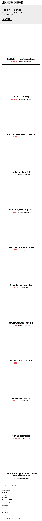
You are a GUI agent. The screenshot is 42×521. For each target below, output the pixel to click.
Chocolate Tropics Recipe (21, 97)
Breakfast (14, 61)
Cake (14, 287)
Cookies (15, 137)
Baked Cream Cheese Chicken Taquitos (21, 247)
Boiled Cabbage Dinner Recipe (21, 172)
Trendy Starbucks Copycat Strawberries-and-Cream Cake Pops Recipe (21, 475)
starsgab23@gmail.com (25, 61)
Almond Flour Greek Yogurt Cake (21, 285)
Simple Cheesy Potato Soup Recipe (21, 210)
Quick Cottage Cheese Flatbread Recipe (21, 59)
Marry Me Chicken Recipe (21, 436)
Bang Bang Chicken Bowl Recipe (21, 360)
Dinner (14, 174)
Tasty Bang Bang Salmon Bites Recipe (21, 323)
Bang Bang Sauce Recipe (21, 398)
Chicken (15, 250)
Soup (14, 212)
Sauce (14, 400)
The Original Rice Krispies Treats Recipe (21, 134)
